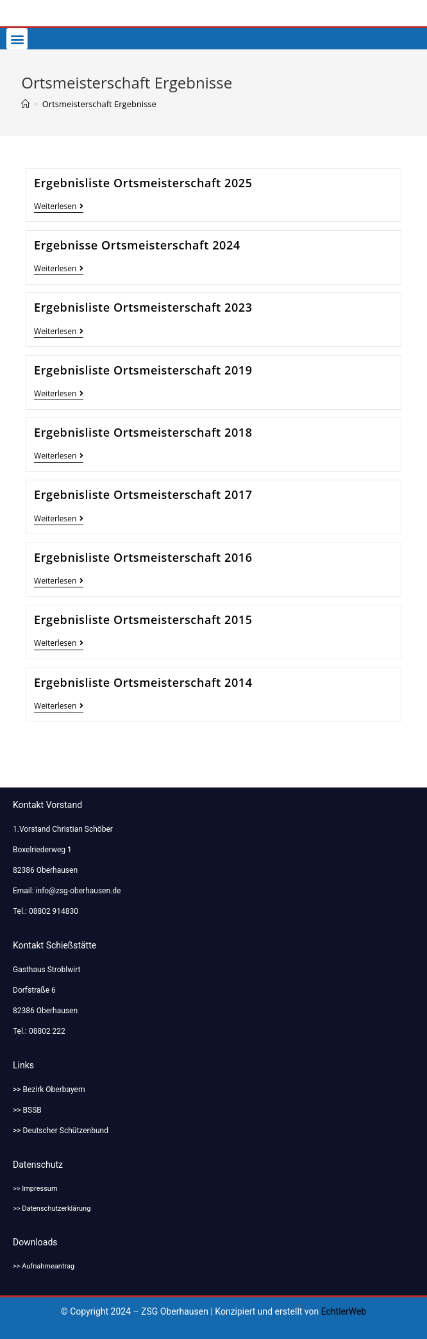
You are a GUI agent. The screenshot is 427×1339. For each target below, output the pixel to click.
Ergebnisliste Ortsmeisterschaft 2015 (143, 619)
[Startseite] (25, 104)
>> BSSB (27, 1110)
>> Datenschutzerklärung (51, 1208)
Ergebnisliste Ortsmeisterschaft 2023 (143, 307)
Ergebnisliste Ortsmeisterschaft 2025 (143, 182)
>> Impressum (35, 1188)
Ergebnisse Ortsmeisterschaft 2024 (137, 245)
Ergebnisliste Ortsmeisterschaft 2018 (143, 432)
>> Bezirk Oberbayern (49, 1089)
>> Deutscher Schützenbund (60, 1130)
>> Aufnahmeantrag (43, 1266)
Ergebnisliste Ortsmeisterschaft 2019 (143, 370)
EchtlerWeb (344, 1311)
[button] (17, 38)
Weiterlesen (58, 207)
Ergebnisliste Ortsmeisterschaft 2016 (143, 557)
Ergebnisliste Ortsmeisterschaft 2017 (143, 494)
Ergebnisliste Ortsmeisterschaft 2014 (143, 682)
